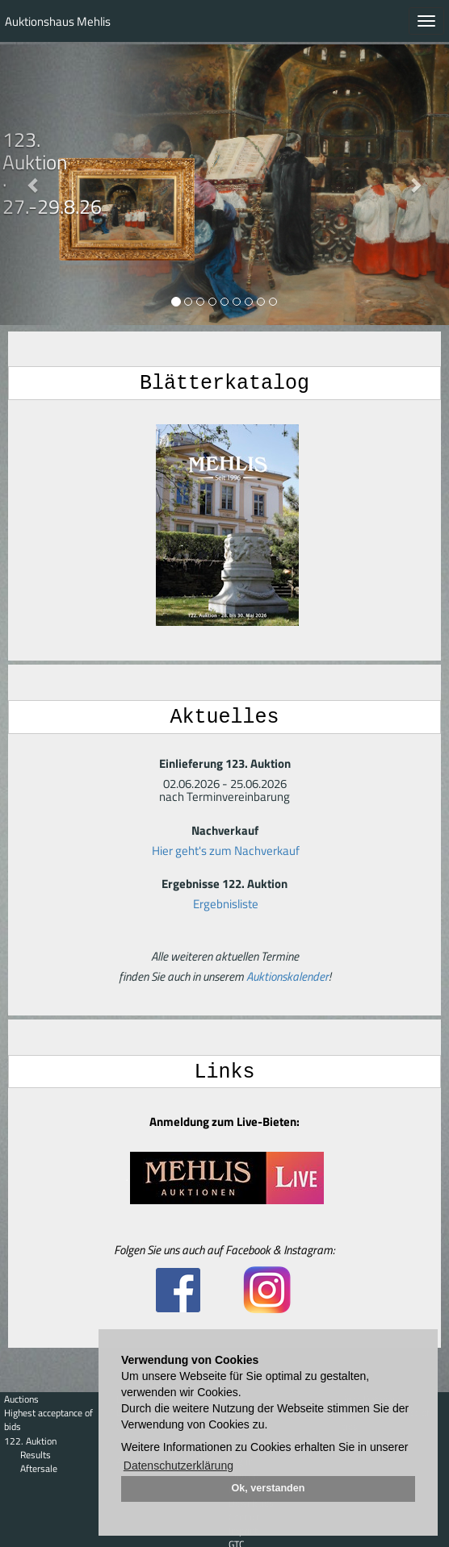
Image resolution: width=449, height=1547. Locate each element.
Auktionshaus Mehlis (58, 21)
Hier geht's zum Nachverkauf (226, 849)
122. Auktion (30, 1441)
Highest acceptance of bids (48, 1419)
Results (35, 1454)
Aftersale (38, 1468)
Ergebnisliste (225, 902)
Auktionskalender (287, 974)
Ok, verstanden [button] (268, 1488)
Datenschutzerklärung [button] (178, 1465)
